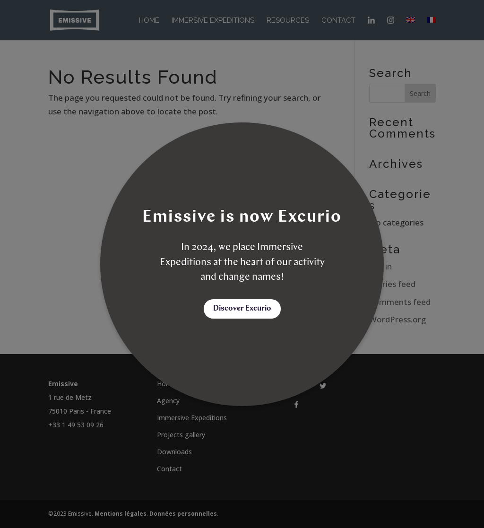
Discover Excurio (242, 308)
